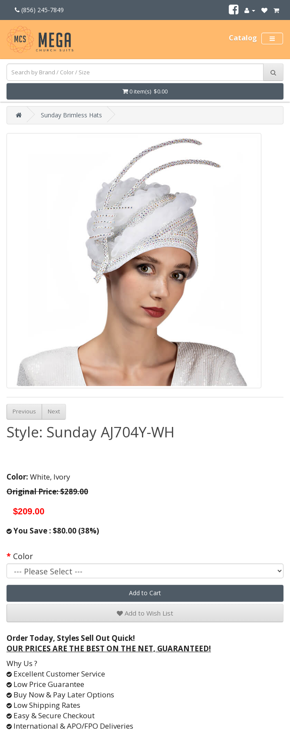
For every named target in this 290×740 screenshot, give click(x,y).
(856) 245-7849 (39, 10)
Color (23, 556)
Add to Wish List (145, 613)
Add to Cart (145, 593)
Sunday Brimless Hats (71, 115)
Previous (24, 411)
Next (54, 411)
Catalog (243, 38)
